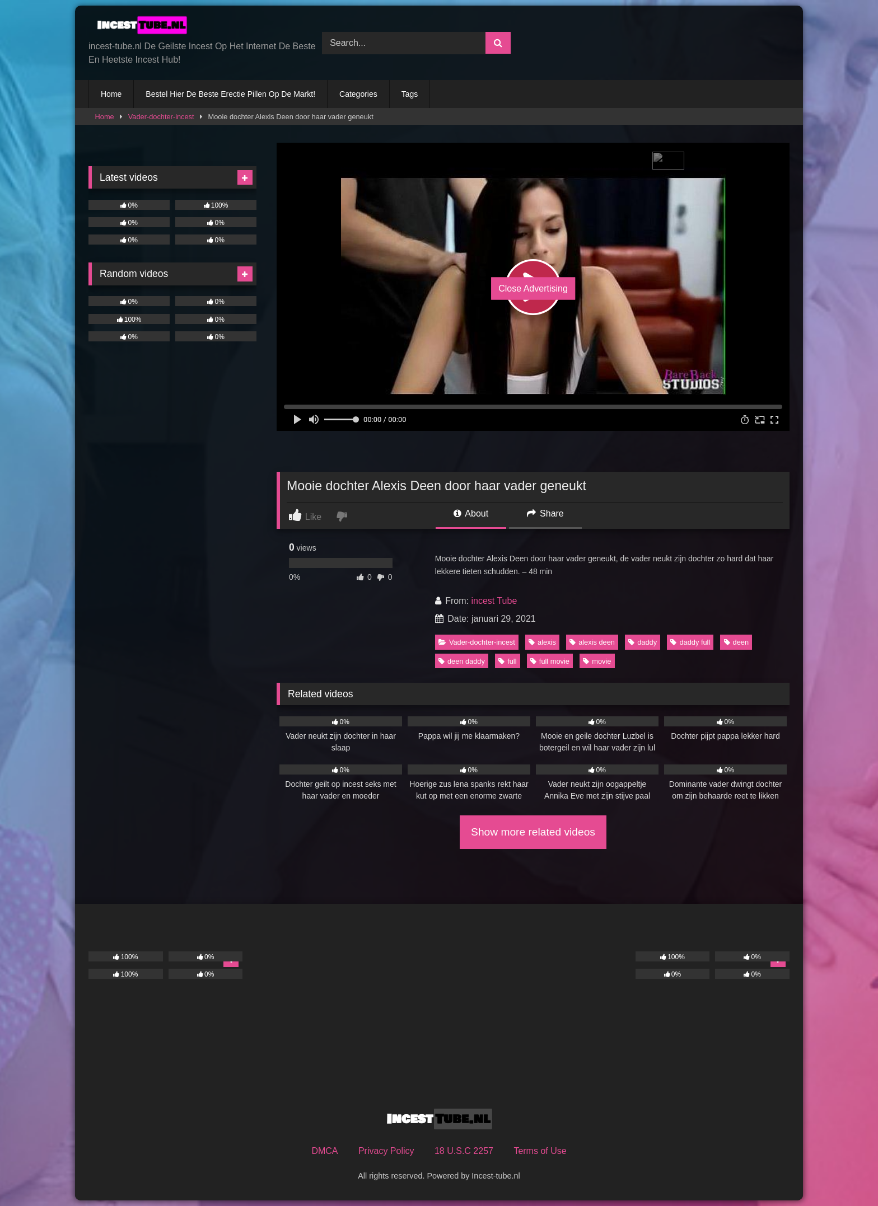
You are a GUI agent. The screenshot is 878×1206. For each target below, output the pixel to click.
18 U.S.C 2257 (464, 1151)
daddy (642, 642)
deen (736, 642)
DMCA (324, 1151)
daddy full (690, 642)
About (471, 513)
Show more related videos (533, 832)
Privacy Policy (386, 1151)
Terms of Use (539, 1151)
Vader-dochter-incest (161, 116)
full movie (549, 661)
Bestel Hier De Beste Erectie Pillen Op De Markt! (230, 94)
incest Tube (494, 601)
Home (111, 94)
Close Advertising (533, 288)
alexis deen (592, 642)
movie (597, 661)
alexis (542, 642)
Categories (358, 94)
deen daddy (461, 661)
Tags (409, 94)
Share (545, 513)
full (507, 661)
